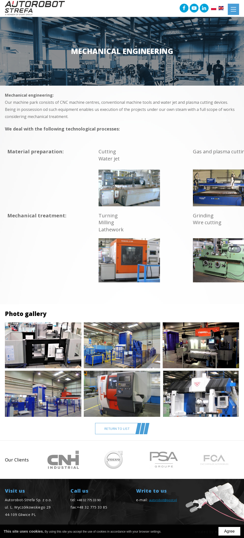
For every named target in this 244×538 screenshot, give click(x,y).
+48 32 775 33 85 (92, 507)
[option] (63, 460)
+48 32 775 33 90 (88, 500)
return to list (116, 428)
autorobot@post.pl (163, 500)
